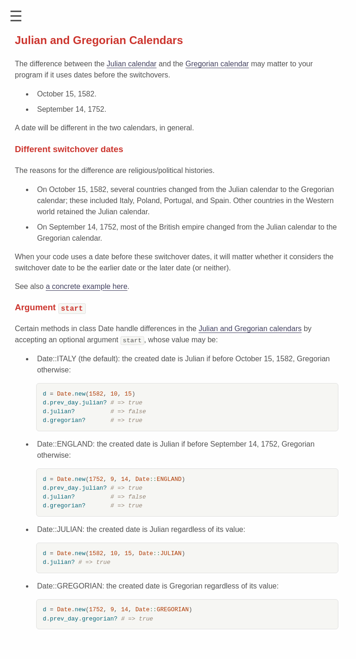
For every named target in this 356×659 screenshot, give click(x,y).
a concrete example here (86, 286)
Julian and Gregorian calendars (249, 329)
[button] (16, 16)
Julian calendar (132, 64)
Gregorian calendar (217, 64)
